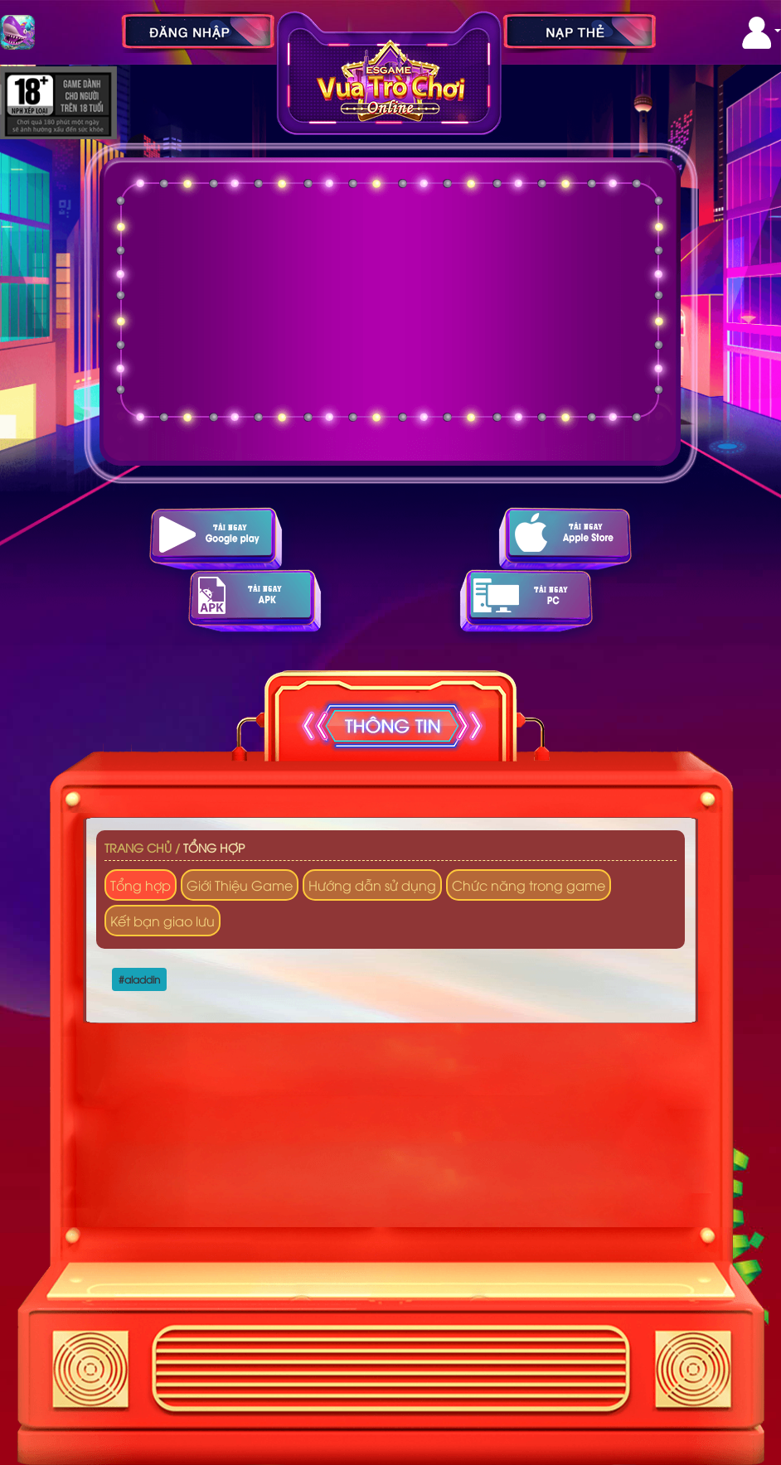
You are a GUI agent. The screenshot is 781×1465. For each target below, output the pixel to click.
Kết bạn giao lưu (162, 920)
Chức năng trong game (528, 885)
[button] (761, 33)
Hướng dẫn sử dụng (372, 885)
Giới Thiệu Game (240, 885)
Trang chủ (138, 847)
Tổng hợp (214, 847)
